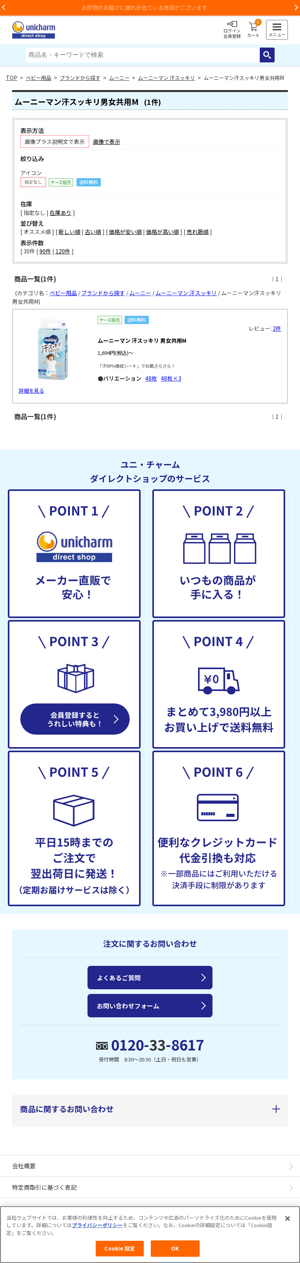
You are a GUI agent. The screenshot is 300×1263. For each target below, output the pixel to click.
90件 (45, 251)
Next (296, 8)
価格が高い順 (162, 232)
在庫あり (60, 212)
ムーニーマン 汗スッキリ (166, 77)
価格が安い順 (125, 232)
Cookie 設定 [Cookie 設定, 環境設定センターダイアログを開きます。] (119, 1248)
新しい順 (69, 232)
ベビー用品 (38, 77)
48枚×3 (171, 378)
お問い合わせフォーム (128, 1005)
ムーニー (119, 77)
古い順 (93, 232)
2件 (277, 328)
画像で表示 (106, 141)
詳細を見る (31, 390)
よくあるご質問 (119, 977)
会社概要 (24, 1166)
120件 (62, 251)
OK (175, 1248)
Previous (4, 8)
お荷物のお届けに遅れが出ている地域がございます (150, 7)
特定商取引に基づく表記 (44, 1187)
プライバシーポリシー (97, 1225)
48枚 (151, 378)
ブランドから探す (80, 77)
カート (253, 30)
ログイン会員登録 (232, 30)
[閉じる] (287, 1219)
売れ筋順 (198, 232)
